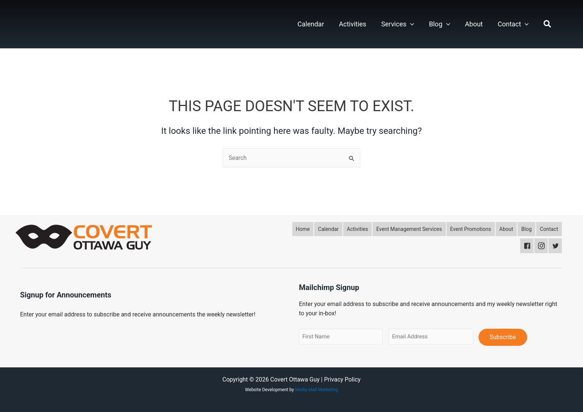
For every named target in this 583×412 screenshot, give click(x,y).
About (474, 24)
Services (397, 24)
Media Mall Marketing (316, 389)
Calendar (310, 24)
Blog (439, 24)
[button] (410, 24)
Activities (353, 24)
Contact (513, 24)
